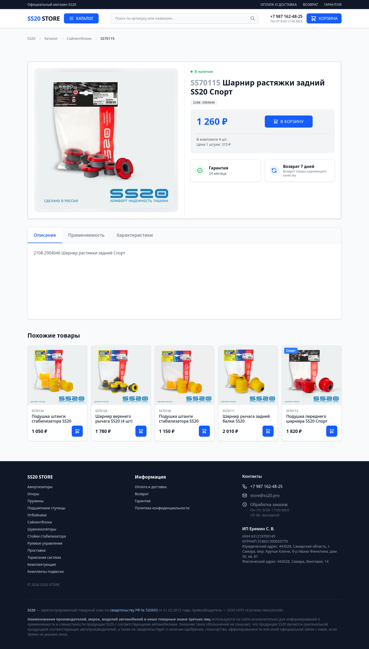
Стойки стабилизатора (46, 536)
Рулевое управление (44, 543)
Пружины (35, 500)
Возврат (310, 4)
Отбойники (37, 515)
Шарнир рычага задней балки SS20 (246, 419)
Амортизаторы (40, 486)
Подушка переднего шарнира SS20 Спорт (306, 419)
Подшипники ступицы (46, 508)
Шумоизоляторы (41, 529)
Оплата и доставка (279, 4)
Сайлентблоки (79, 38)
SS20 (43, 18)
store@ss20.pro (265, 495)
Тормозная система (44, 557)
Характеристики (135, 235)
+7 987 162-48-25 (286, 16)
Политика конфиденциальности (162, 508)
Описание (45, 235)
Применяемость (86, 235)
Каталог (51, 38)
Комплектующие (41, 564)
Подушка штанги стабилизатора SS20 (51, 419)
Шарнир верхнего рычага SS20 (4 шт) (113, 419)
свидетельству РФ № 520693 (134, 610)
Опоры (33, 493)
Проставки (36, 550)
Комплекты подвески (45, 571)
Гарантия (333, 4)
